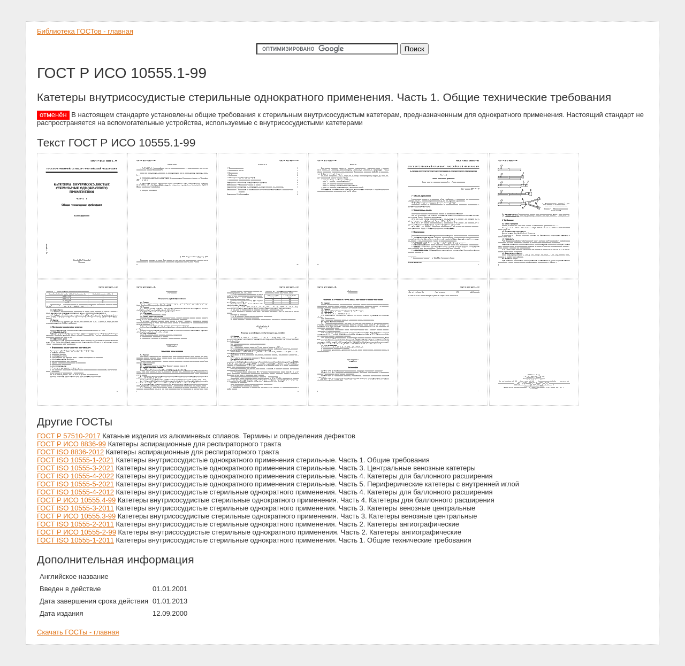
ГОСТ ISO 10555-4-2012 (75, 492)
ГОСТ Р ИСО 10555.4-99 (76, 500)
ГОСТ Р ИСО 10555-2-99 (76, 532)
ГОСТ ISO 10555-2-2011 (75, 524)
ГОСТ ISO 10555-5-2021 (75, 484)
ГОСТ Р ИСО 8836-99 (71, 444)
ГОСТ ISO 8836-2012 (70, 452)
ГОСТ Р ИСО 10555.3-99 (76, 516)
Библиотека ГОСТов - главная (85, 31)
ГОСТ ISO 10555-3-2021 (75, 468)
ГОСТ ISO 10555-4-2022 (75, 476)
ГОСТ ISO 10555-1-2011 (75, 540)
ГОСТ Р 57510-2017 (69, 436)
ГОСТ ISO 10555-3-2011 (75, 508)
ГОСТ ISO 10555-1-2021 (75, 460)
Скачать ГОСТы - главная (78, 632)
